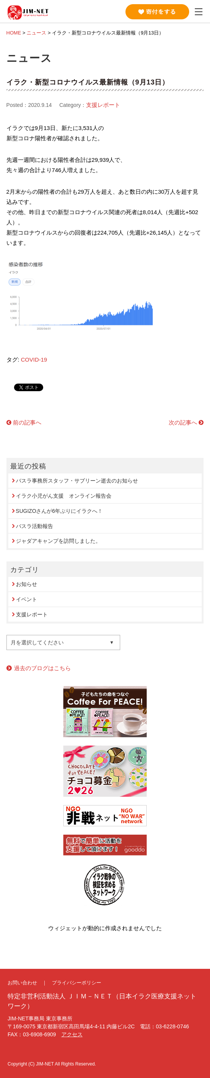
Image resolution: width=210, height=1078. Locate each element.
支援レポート (103, 105)
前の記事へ (27, 422)
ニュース (36, 33)
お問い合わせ (22, 983)
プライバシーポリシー (76, 983)
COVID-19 (34, 359)
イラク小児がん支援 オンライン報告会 (63, 496)
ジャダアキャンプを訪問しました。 (58, 541)
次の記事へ (183, 422)
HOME (13, 33)
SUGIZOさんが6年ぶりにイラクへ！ (59, 511)
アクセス (72, 1034)
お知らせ (26, 584)
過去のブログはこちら (42, 668)
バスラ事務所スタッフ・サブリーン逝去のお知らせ (77, 481)
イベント (26, 599)
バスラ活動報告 (34, 526)
